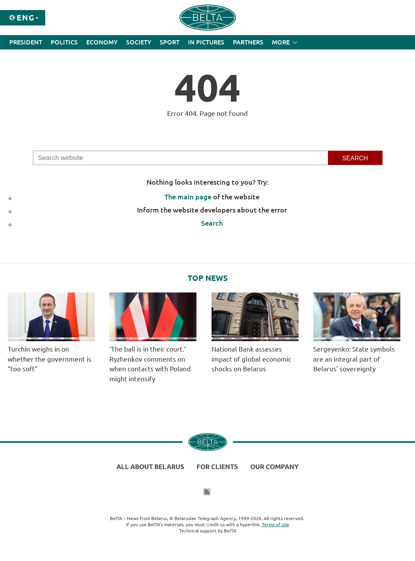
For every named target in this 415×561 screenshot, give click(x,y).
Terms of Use (275, 524)
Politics (64, 42)
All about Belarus (150, 466)
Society (138, 42)
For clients (217, 466)
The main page (188, 197)
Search (212, 223)
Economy (102, 42)
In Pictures (206, 42)
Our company (274, 466)
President (25, 42)
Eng (26, 17)
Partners (248, 42)
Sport (169, 42)
